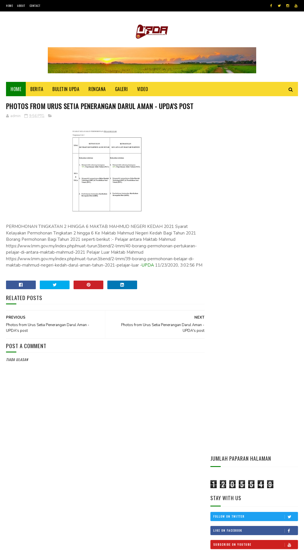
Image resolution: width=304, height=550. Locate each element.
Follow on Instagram (255, 204)
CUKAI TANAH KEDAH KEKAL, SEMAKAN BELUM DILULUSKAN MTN (268, 375)
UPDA (148, 276)
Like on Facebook (255, 176)
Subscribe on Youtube (255, 190)
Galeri (121, 89)
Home (9, 5)
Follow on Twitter (255, 162)
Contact (34, 5)
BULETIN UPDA (65, 89)
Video (142, 89)
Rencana (97, 89)
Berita (36, 89)
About (21, 5)
